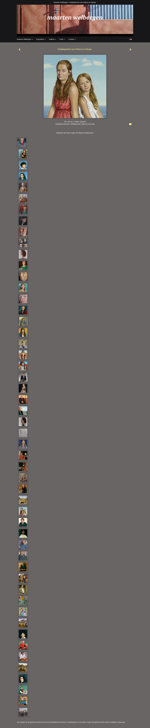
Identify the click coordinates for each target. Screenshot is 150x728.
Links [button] (62, 39)
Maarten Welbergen (61, 2)
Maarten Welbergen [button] (25, 39)
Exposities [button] (41, 39)
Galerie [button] (52, 39)
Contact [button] (72, 39)
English (130, 39)
